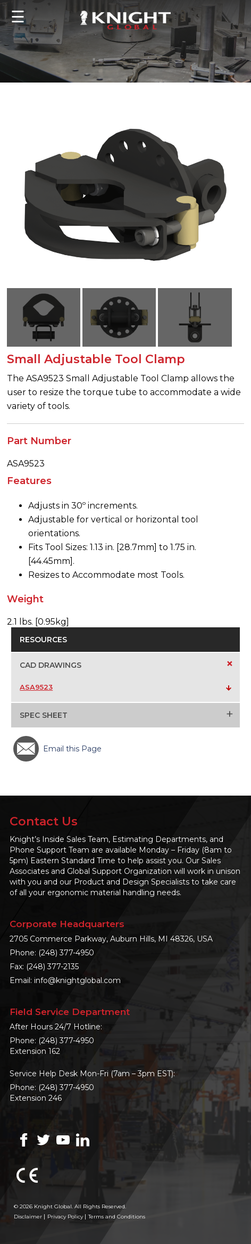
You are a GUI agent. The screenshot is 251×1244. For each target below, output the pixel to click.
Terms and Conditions (116, 1216)
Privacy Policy (65, 1216)
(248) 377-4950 (66, 952)
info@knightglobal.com (77, 980)
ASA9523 (36, 687)
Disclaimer (28, 1216)
